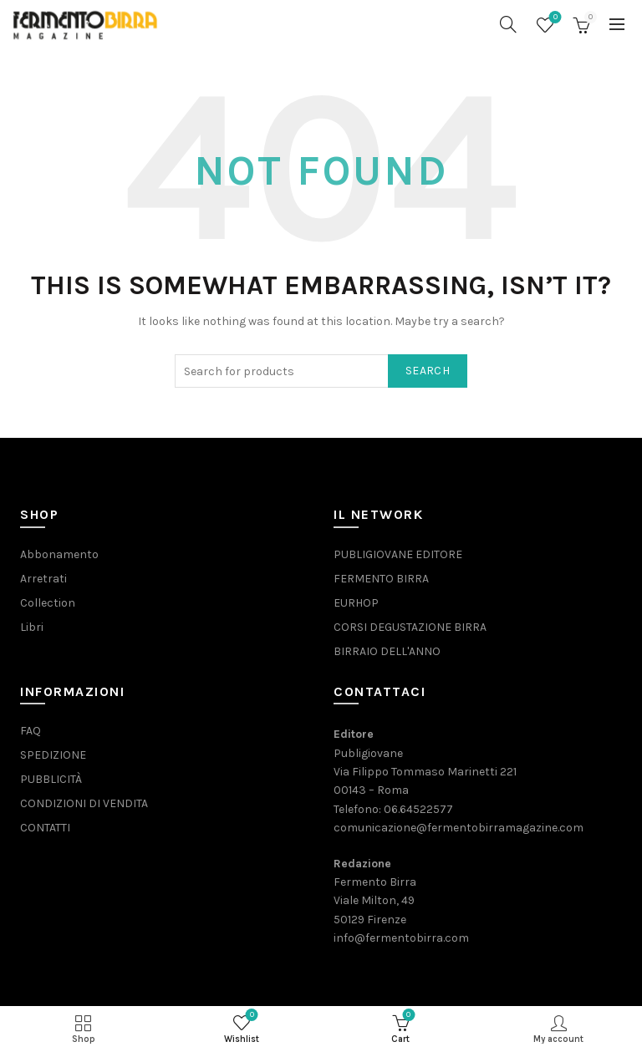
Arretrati (43, 579)
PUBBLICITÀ (51, 779)
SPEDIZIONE (53, 755)
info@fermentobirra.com (401, 938)
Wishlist (553, 18)
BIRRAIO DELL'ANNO (387, 651)
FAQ (30, 731)
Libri (31, 627)
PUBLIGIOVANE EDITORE (398, 554)
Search (427, 370)
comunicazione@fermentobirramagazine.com (458, 828)
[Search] (508, 24)
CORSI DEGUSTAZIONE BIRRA (410, 627)
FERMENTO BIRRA (381, 579)
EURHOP (356, 603)
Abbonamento (59, 554)
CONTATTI (45, 828)
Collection (47, 603)
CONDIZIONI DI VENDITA (84, 803)
